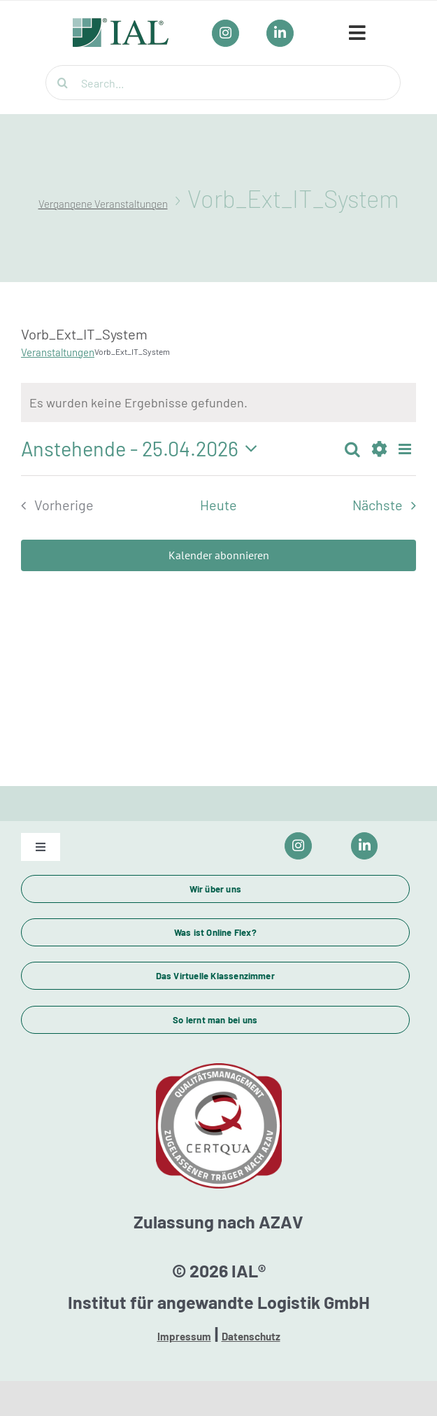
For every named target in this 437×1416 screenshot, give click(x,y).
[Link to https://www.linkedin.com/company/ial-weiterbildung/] (364, 846)
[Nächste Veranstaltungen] (388, 505)
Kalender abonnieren (219, 555)
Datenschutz (251, 1336)
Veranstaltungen (57, 352)
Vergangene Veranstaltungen (103, 203)
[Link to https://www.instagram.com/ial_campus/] (298, 846)
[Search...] (223, 82)
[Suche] (62, 82)
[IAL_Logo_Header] (121, 25)
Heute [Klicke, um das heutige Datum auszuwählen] (218, 504)
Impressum (184, 1336)
